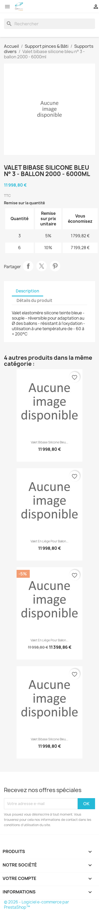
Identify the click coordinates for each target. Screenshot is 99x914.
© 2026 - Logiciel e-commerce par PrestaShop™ (36, 904)
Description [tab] (27, 291)
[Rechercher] (49, 23)
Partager (28, 266)
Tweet (41, 266)
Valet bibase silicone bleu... (49, 442)
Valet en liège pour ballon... (49, 541)
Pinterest (55, 266)
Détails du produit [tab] (34, 300)
